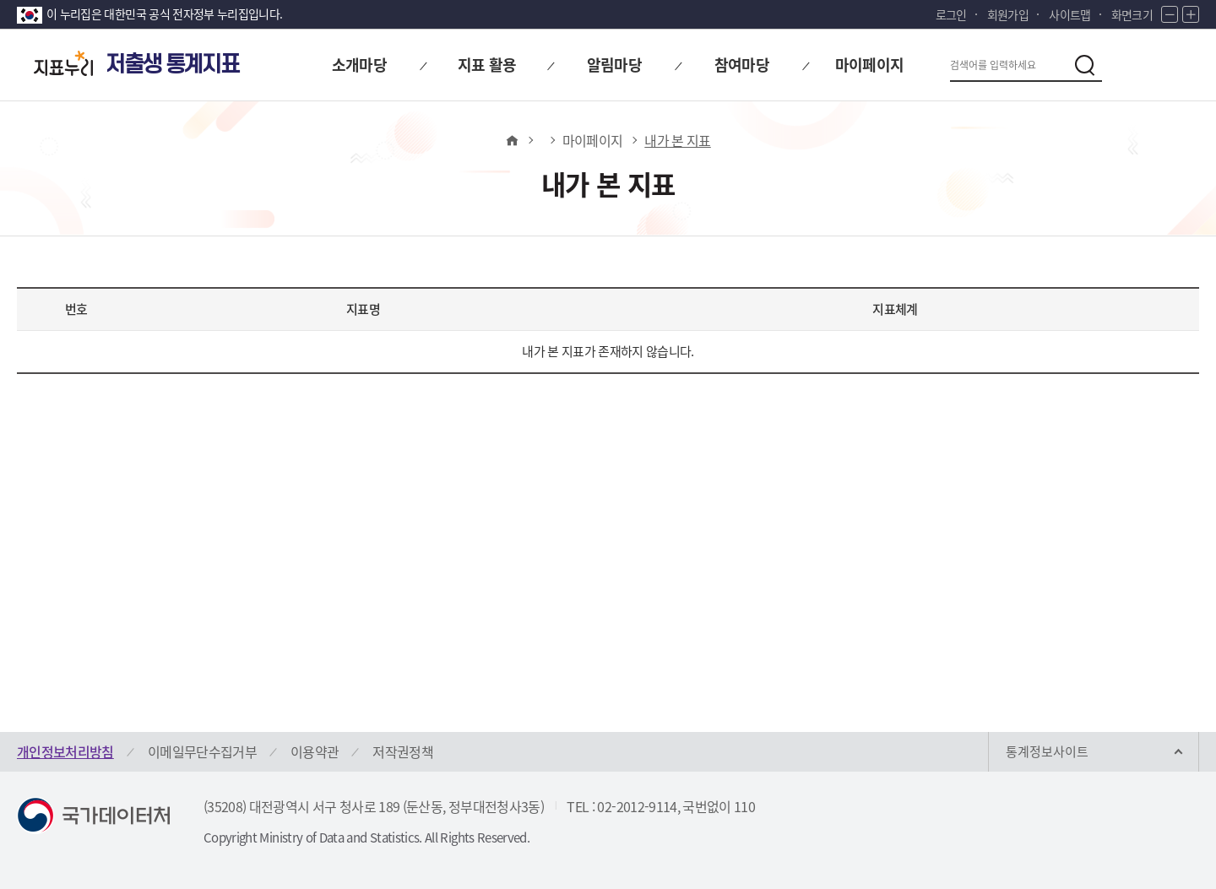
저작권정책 (402, 751)
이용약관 (314, 751)
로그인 (951, 14)
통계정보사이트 (1047, 751)
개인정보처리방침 (65, 751)
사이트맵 (1069, 14)
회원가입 (1008, 14)
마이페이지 (592, 140)
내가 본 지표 (677, 140)
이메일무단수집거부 (202, 751)
